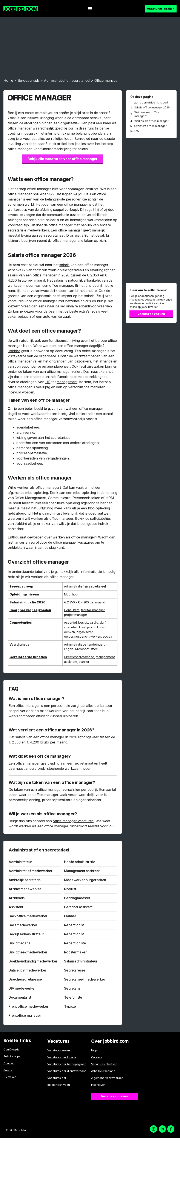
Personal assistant (78, 907)
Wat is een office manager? (36, 698)
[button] (90, 8)
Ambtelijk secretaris (24, 880)
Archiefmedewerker (25, 889)
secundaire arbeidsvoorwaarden (86, 306)
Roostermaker (75, 952)
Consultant (71, 610)
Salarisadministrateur (80, 961)
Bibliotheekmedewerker (28, 952)
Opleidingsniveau (24, 594)
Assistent (16, 907)
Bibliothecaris (19, 943)
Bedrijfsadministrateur (26, 934)
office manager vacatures (73, 542)
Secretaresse (74, 970)
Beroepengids (29, 80)
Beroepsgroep (21, 586)
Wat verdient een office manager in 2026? (51, 730)
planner (84, 661)
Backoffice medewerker (28, 916)
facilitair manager (93, 610)
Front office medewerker (28, 1006)
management (67, 382)
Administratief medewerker (30, 871)
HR (48, 382)
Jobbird (14, 351)
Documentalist (20, 997)
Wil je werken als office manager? (43, 813)
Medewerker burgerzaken (85, 880)
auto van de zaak (57, 316)
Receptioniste (75, 943)
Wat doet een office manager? (40, 756)
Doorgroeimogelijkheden (30, 610)
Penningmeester (77, 898)
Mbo (67, 594)
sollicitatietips (100, 518)
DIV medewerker (22, 988)
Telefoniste (73, 997)
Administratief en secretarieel (67, 80)
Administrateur (20, 862)
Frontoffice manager (25, 1015)
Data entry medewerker (27, 970)
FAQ (137, 131)
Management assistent (82, 871)
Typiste (70, 1006)
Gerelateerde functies (28, 657)
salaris (64, 265)
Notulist (70, 889)
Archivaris (17, 898)
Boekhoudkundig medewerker (33, 961)
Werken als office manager (151, 121)
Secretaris (72, 988)
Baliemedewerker (23, 925)
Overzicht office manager (150, 126)
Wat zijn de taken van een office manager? (52, 782)
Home (8, 80)
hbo (74, 594)
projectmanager (75, 615)
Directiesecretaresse (79, 657)
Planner (70, 916)
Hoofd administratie (79, 862)
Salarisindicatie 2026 (27, 602)
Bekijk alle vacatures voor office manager (63, 159)
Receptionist (74, 925)
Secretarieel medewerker (84, 979)
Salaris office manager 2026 (152, 107)
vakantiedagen (19, 316)
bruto (22, 280)
